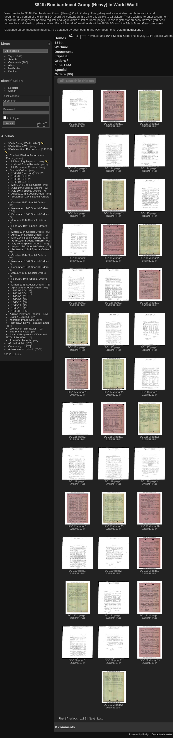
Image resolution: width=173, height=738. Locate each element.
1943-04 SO (18, 181)
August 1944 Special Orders (28, 246)
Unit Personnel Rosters (23, 167)
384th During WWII (19, 143)
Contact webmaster (162, 734)
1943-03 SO (18, 178)
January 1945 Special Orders (28, 272)
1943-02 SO (18, 175)
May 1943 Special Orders (26, 184)
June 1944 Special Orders (27, 240)
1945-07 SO (18, 293)
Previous (72, 718)
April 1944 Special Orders (26, 234)
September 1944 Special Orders (30, 249)
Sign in (12, 90)
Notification (14, 68)
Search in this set (80, 81)
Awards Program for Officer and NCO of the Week (26, 336)
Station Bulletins (19, 316)
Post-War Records (21, 340)
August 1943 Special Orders (28, 193)
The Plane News (19, 331)
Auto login (11, 118)
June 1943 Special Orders (26, 187)
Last (99, 718)
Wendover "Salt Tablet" (23, 328)
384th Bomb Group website (143, 23)
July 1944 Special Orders (26, 243)
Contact (13, 71)
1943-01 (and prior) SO (25, 173)
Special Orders (18, 170)
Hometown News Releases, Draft (29, 322)
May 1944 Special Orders (26, 237)
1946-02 (16, 310)
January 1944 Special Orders (28, 219)
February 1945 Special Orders (29, 278)
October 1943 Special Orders (28, 202)
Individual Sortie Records (24, 164)
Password (9, 109)
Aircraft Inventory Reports (25, 313)
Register (13, 87)
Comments (14, 62)
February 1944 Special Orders (29, 225)
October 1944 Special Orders (28, 255)
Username (9, 100)
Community (15, 346)
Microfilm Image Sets (22, 319)
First (61, 718)
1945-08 (16, 296)
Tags (11, 56)
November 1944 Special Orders (30, 261)
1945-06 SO (18, 290)
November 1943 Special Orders (30, 208)
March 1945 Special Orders (27, 284)
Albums (7, 136)
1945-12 (16, 307)
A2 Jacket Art (16, 343)
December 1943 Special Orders (30, 214)
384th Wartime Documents (24, 149)
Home (59, 38)
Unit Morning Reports (22, 161)
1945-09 (16, 299)
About (11, 65)
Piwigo (145, 734)
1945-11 (16, 305)
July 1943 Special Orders (26, 190)
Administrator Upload (20, 349)
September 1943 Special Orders (30, 196)
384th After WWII (18, 146)
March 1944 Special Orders (27, 231)
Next (92, 718)
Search (12, 59)
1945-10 (16, 302)
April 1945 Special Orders (26, 287)
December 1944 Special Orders (30, 266)
